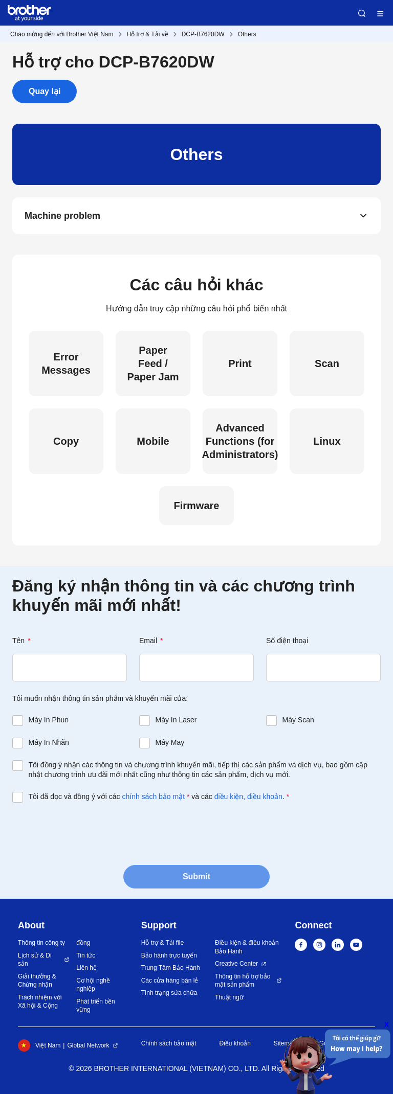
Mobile (153, 441)
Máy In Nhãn (49, 742)
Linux (326, 441)
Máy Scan (298, 720)
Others (247, 34)
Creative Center (236, 963)
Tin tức (85, 955)
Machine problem (62, 216)
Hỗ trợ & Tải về (147, 34)
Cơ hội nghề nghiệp (93, 985)
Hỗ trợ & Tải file (162, 942)
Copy (66, 441)
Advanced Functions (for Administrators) (240, 441)
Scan (327, 363)
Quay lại (44, 91)
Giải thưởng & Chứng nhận (37, 981)
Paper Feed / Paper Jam (153, 363)
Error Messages (66, 363)
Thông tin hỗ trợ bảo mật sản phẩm (242, 981)
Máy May (170, 742)
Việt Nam (39, 1045)
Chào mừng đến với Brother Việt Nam (62, 34)
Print (240, 363)
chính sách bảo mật (153, 796)
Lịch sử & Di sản (35, 960)
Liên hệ (86, 967)
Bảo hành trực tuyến (169, 955)
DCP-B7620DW (203, 34)
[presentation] (90, 833)
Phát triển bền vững (95, 1006)
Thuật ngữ (229, 997)
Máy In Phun (49, 720)
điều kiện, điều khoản (248, 796)
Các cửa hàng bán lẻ (170, 980)
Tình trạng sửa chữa (169, 992)
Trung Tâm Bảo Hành (170, 967)
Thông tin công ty (41, 942)
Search (362, 13)
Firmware (197, 505)
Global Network (88, 1045)
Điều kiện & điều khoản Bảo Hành (247, 947)
